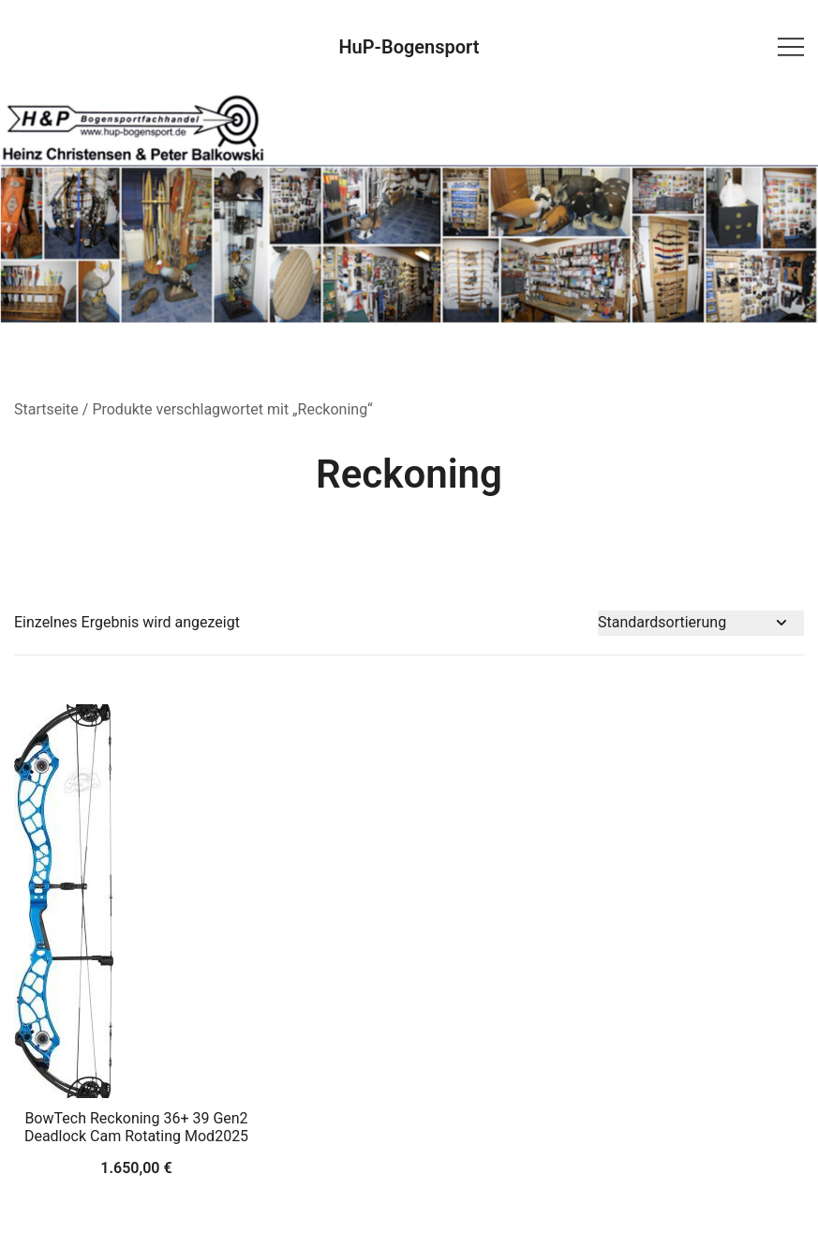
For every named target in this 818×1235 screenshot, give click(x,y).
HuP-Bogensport (408, 47)
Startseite (46, 409)
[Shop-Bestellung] (701, 623)
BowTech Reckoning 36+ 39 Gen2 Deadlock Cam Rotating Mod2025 (136, 1127)
